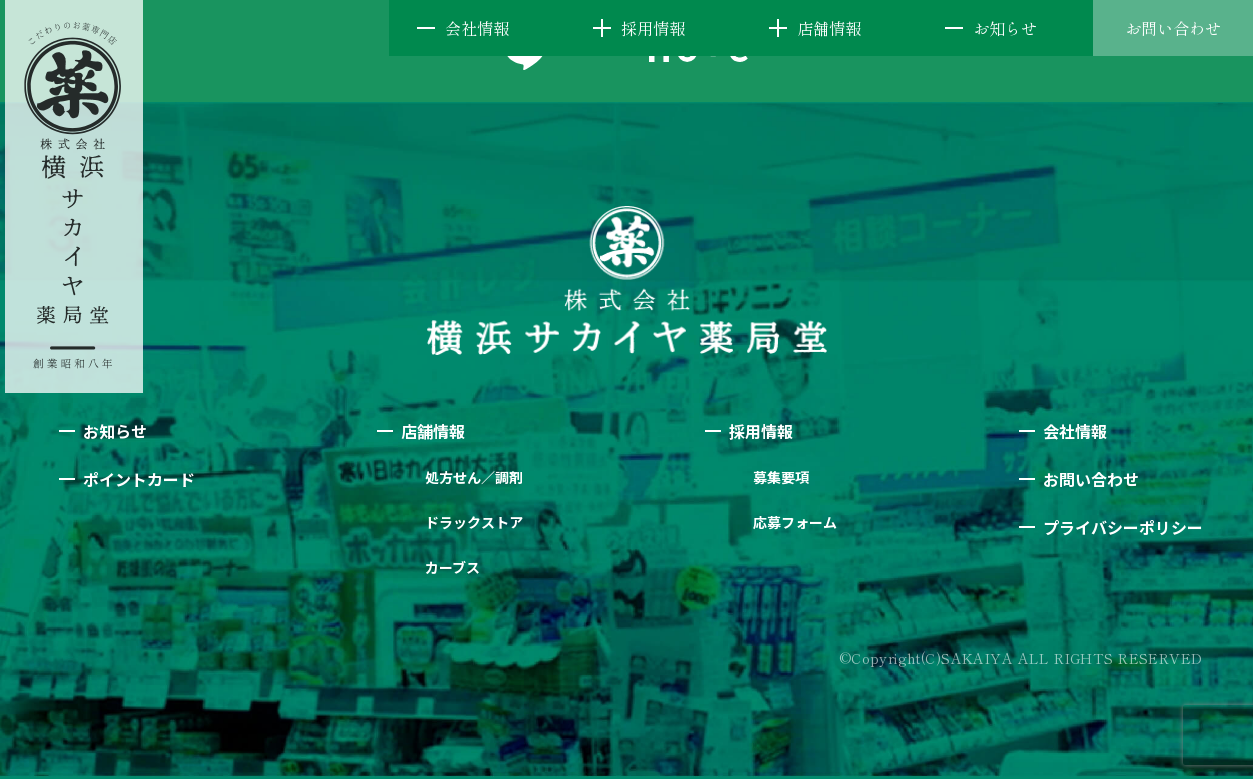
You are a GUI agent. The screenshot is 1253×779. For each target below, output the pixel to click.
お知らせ (1005, 28)
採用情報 (653, 28)
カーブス (452, 567)
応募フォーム (795, 522)
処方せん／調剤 (474, 477)
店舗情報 (829, 28)
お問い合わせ (1173, 28)
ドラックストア (474, 522)
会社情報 (477, 28)
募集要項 (781, 477)
